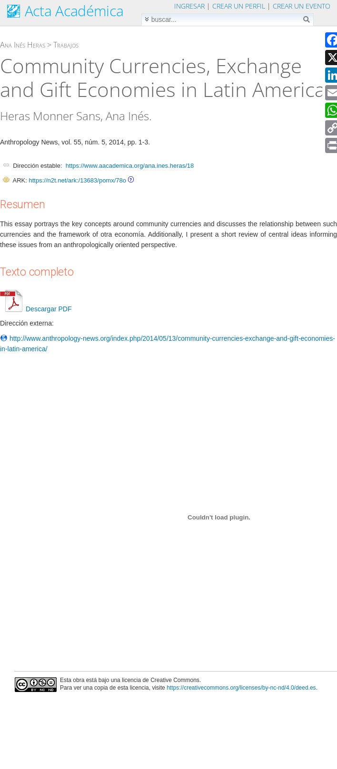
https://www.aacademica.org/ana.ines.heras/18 (130, 165)
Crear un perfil (238, 5)
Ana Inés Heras (22, 44)
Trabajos (66, 44)
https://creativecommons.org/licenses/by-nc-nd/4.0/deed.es (241, 687)
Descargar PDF (35, 309)
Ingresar (189, 5)
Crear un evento (301, 5)
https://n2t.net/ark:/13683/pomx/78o (77, 180)
